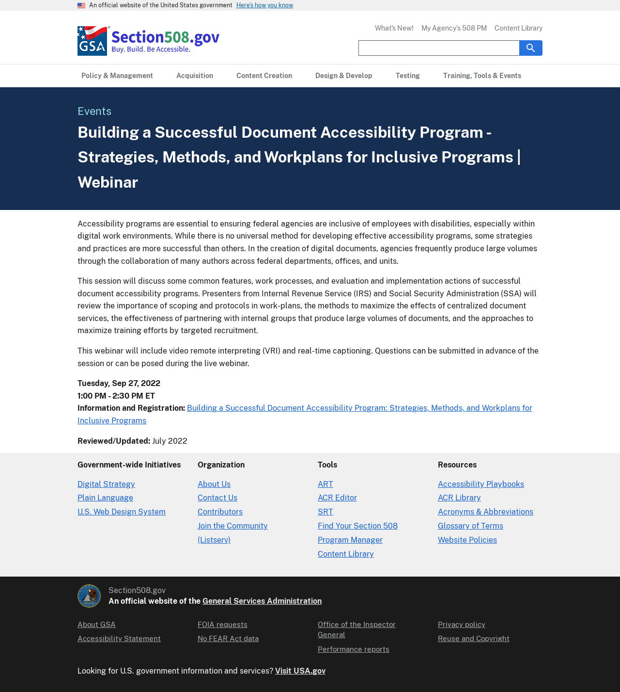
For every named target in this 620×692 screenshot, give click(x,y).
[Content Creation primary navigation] (264, 75)
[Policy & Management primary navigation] (117, 75)
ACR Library (459, 497)
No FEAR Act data (228, 638)
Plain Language (105, 497)
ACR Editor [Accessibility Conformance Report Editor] (337, 497)
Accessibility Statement (119, 638)
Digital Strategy (106, 484)
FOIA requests (223, 624)
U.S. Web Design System (122, 511)
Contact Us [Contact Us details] (217, 497)
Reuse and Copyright (474, 638)
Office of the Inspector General (357, 629)
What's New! (394, 28)
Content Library (518, 28)
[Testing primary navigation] (408, 75)
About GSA (97, 624)
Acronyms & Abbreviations (485, 511)
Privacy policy (461, 624)
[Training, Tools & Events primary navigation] (482, 75)
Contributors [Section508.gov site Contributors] (220, 511)
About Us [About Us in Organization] (214, 484)
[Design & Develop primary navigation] (344, 75)
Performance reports (353, 649)
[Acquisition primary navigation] (195, 75)
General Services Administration (262, 601)
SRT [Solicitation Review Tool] (325, 511)
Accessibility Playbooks (481, 484)
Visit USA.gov (300, 671)
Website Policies (467, 540)
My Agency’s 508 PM (454, 28)
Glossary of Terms (470, 526)
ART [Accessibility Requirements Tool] (325, 484)
